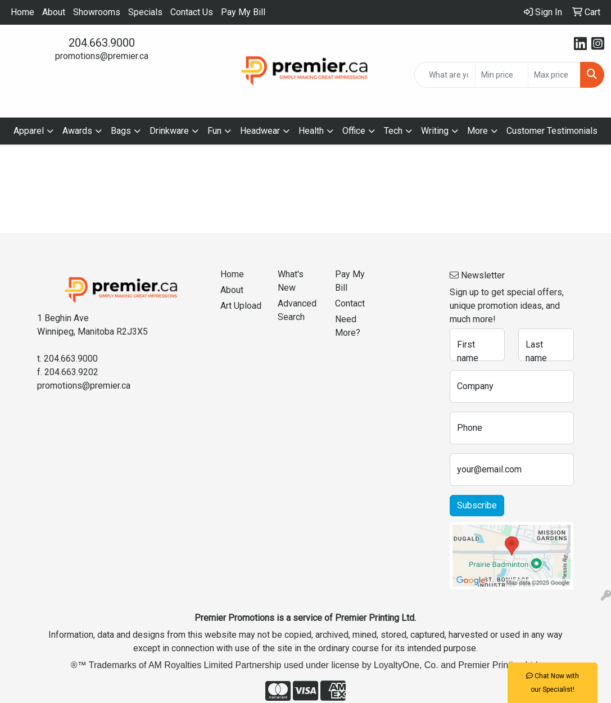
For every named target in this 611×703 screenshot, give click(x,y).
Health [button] (311, 130)
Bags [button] (121, 130)
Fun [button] (214, 130)
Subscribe (477, 505)
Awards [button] (77, 130)
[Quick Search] (445, 75)
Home (22, 12)
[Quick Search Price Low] (501, 75)
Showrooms (96, 12)
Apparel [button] (28, 130)
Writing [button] (435, 130)
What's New (291, 281)
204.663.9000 (102, 42)
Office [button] (353, 130)
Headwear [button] (260, 130)
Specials (145, 12)
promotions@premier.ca (101, 56)
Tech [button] (393, 130)
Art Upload (240, 305)
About (53, 12)
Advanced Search (297, 310)
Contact (350, 303)
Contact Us (191, 12)
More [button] (477, 130)
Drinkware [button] (169, 130)
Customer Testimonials (552, 130)
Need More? (347, 326)
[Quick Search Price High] (554, 75)
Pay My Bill (243, 12)
